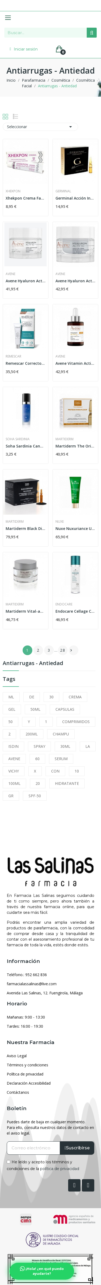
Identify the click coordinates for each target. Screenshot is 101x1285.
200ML (32, 734)
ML (11, 696)
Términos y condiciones (27, 1064)
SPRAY (39, 746)
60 (37, 758)
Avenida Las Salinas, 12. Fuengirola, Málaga (45, 992)
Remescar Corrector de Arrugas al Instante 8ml (26, 363)
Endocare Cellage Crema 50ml (75, 611)
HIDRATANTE (67, 783)
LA (87, 746)
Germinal (63, 191)
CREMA (75, 696)
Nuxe (59, 521)
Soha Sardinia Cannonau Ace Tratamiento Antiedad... (26, 446)
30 (51, 696)
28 (62, 650)
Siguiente (71, 650)
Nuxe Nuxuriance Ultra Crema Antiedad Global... (75, 528)
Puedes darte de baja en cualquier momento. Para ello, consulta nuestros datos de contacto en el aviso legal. (50, 1127)
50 (10, 721)
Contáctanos (18, 1092)
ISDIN (13, 746)
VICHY (13, 771)
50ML (35, 709)
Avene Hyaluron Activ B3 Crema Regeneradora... (26, 280)
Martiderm (64, 439)
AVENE (14, 758)
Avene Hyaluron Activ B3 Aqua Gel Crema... (75, 280)
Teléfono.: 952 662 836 (27, 974)
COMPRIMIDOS (76, 721)
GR (10, 795)
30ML (65, 746)
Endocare (63, 604)
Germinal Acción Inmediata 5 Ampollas (75, 198)
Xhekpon (13, 191)
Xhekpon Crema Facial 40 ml (26, 198)
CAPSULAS (64, 709)
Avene (10, 274)
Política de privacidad (25, 1074)
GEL (11, 709)
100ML (14, 783)
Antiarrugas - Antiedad (33, 663)
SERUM (61, 758)
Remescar (13, 356)
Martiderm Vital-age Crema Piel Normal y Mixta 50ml (26, 611)
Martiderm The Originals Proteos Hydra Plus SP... (75, 446)
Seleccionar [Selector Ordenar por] (40, 127)
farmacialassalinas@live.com (32, 983)
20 (38, 783)
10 (77, 771)
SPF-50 (35, 795)
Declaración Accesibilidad (29, 1083)
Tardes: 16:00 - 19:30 (25, 1026)
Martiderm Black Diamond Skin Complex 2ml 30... (26, 528)
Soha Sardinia (18, 439)
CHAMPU (61, 734)
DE (31, 696)
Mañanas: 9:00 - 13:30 (26, 1017)
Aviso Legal (17, 1055)
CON (55, 771)
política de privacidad (59, 1168)
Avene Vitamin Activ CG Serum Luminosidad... (75, 363)
